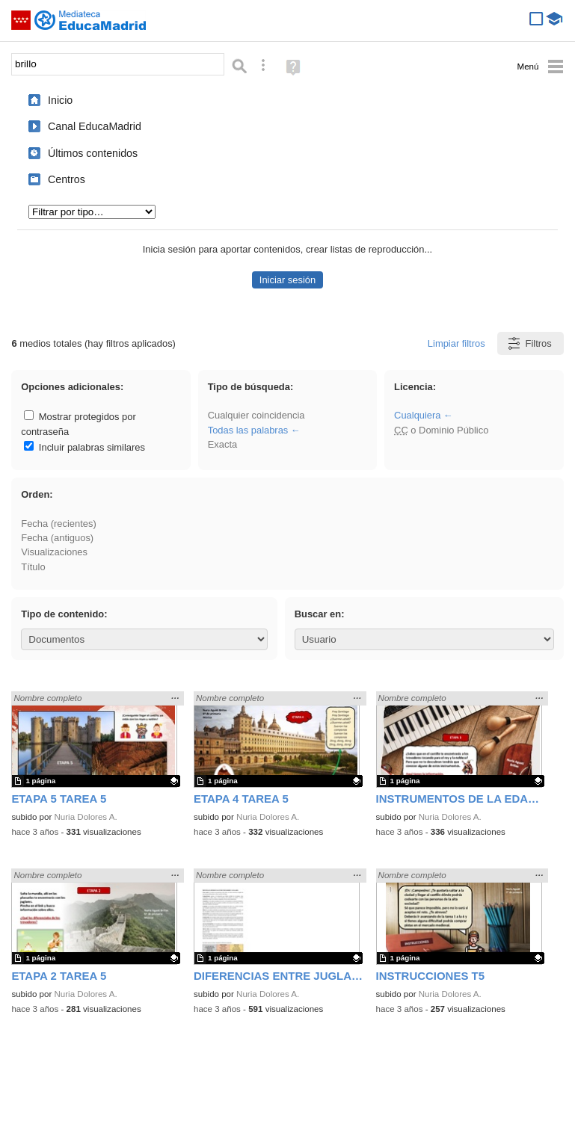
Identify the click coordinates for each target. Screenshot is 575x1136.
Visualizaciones (54, 552)
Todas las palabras (248, 430)
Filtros (529, 343)
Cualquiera (417, 415)
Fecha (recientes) (58, 523)
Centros (66, 179)
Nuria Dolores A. (86, 816)
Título (33, 566)
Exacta (222, 444)
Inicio (60, 100)
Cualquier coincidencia (256, 415)
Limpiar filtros (456, 343)
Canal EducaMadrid (94, 126)
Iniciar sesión (287, 279)
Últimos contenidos (93, 153)
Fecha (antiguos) (57, 537)
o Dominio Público (441, 430)
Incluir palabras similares (84, 447)
